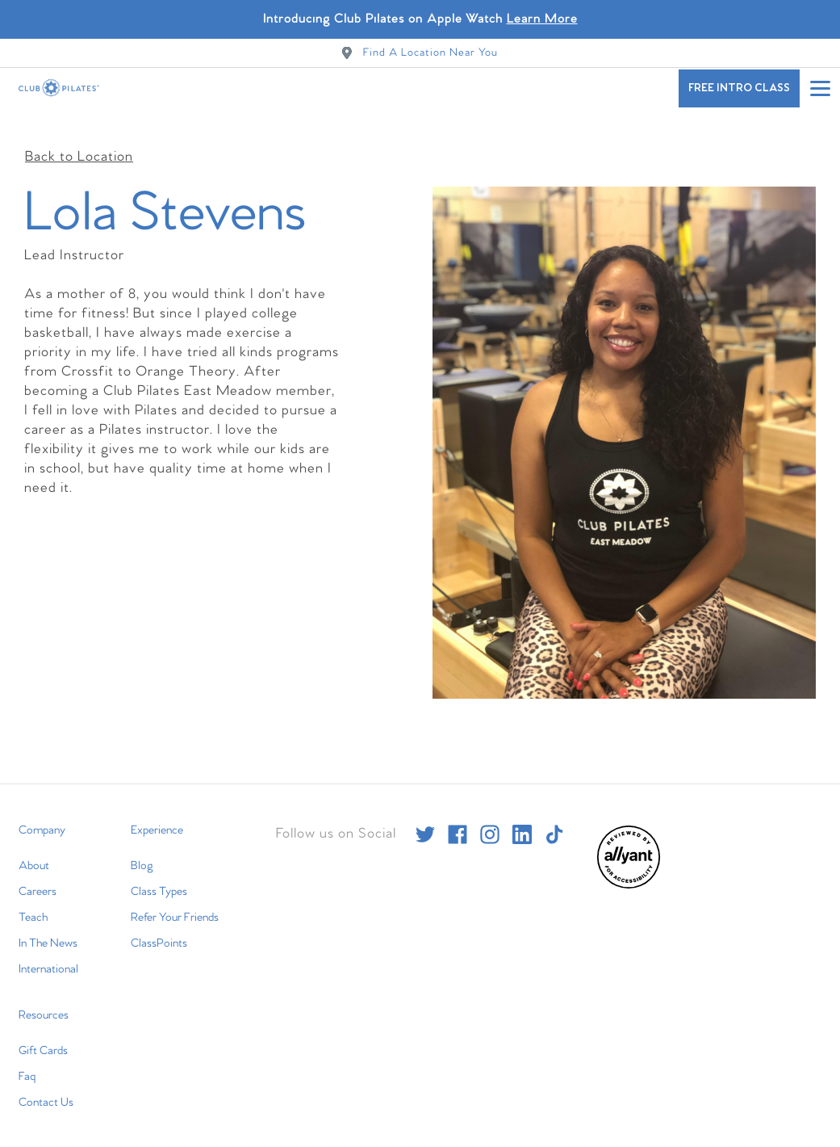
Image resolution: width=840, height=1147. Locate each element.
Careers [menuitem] (37, 879)
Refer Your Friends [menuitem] (175, 905)
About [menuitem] (34, 854)
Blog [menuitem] (142, 854)
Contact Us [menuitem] (46, 1090)
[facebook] (457, 822)
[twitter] (425, 822)
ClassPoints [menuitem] (159, 931)
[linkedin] (522, 822)
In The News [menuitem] (48, 931)
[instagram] (489, 822)
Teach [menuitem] (33, 905)
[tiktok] (554, 822)
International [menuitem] (48, 957)
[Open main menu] (820, 88)
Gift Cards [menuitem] (43, 1038)
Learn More (542, 19)
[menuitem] (628, 873)
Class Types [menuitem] (159, 879)
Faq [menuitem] (27, 1064)
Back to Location (79, 145)
